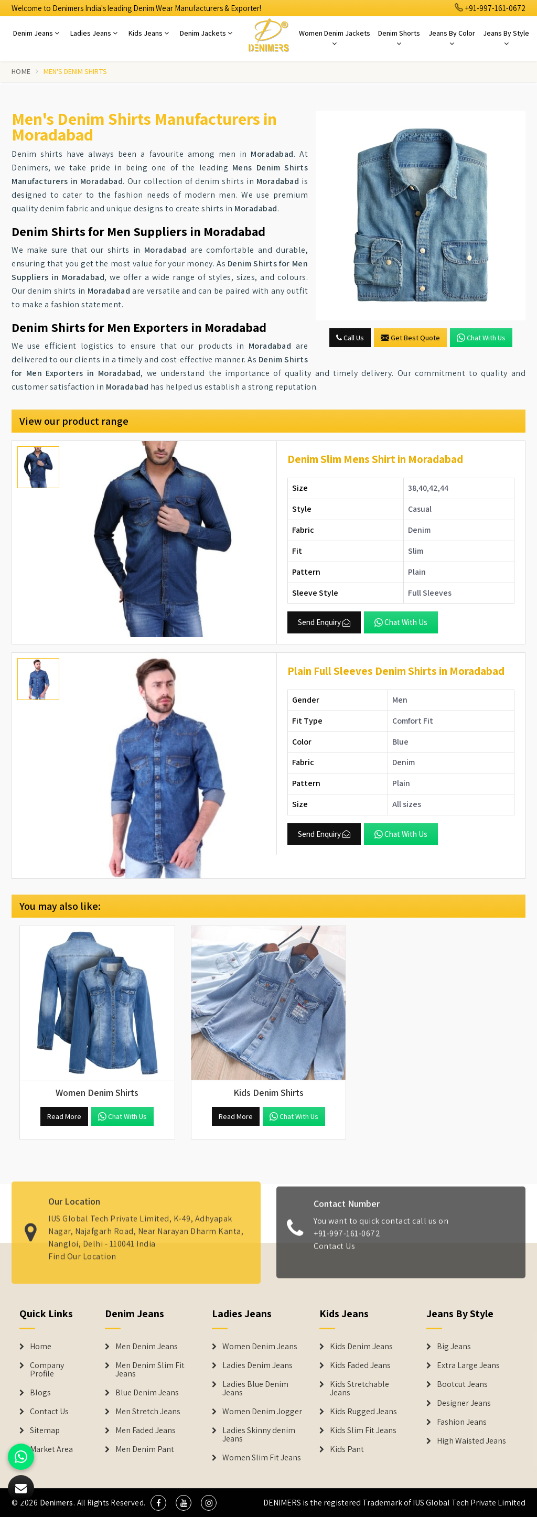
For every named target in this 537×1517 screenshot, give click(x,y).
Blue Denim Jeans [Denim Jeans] (147, 1393)
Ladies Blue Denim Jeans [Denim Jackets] (255, 1388)
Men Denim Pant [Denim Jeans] (144, 1449)
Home (21, 71)
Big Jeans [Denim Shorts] (454, 1346)
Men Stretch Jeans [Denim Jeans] (147, 1411)
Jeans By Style (506, 37)
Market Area (51, 1449)
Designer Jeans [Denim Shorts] (464, 1403)
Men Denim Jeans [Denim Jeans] (146, 1346)
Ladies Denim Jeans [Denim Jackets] (257, 1365)
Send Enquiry (324, 622)
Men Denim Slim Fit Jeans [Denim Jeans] (150, 1369)
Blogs (40, 1393)
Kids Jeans (148, 33)
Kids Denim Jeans (361, 1346)
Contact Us (334, 1251)
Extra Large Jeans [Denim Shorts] (468, 1365)
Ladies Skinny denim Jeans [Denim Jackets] (258, 1434)
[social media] (158, 1503)
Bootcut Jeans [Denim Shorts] (462, 1384)
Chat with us (481, 337)
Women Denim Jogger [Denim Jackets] (262, 1411)
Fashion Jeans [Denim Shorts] (462, 1422)
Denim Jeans (36, 33)
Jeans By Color (451, 37)
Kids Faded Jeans (360, 1365)
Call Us (350, 337)
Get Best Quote (410, 337)
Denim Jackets (206, 33)
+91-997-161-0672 (490, 8)
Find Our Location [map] (82, 1250)
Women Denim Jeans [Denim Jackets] (259, 1346)
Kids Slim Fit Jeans (363, 1430)
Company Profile (47, 1369)
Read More (64, 1116)
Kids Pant (347, 1449)
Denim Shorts (399, 37)
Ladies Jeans (93, 33)
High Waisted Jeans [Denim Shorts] (471, 1441)
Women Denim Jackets (334, 37)
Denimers (56, 1503)
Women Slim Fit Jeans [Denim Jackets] (261, 1458)
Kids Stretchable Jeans (359, 1388)
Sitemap (45, 1430)
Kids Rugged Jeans (363, 1411)
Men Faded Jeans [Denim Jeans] (145, 1430)
